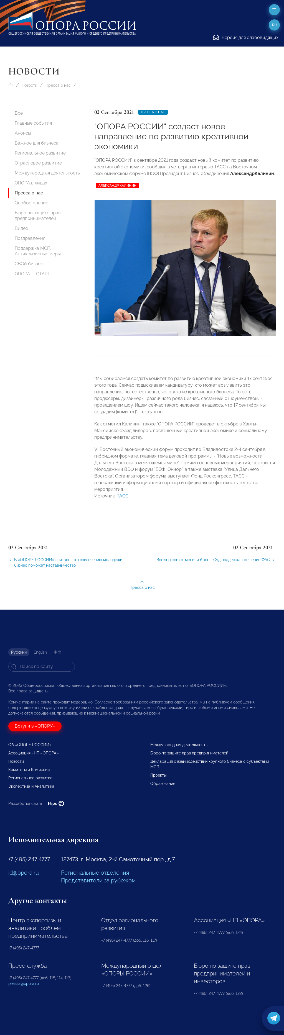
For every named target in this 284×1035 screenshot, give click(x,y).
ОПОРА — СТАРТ (32, 273)
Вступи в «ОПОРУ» (35, 726)
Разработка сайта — (36, 803)
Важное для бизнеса (37, 143)
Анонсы (23, 133)
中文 (58, 652)
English (40, 652)
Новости (29, 85)
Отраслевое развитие (38, 163)
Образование (162, 783)
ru (274, 25)
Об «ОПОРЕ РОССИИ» (30, 745)
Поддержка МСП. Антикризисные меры (38, 251)
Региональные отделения (95, 872)
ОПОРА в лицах (31, 183)
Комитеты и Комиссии (29, 769)
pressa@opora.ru (23, 983)
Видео (21, 228)
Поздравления (30, 238)
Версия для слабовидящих (245, 37)
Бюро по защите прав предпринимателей (38, 215)
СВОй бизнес (29, 263)
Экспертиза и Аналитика (31, 786)
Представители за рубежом (98, 880)
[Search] (41, 667)
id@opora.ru (23, 872)
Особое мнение (31, 203)
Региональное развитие (40, 153)
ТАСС (122, 500)
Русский (19, 652)
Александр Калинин (117, 186)
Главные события (33, 123)
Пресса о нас (58, 85)
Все (19, 113)
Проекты (158, 775)
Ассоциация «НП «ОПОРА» (33, 753)
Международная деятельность (47, 173)
